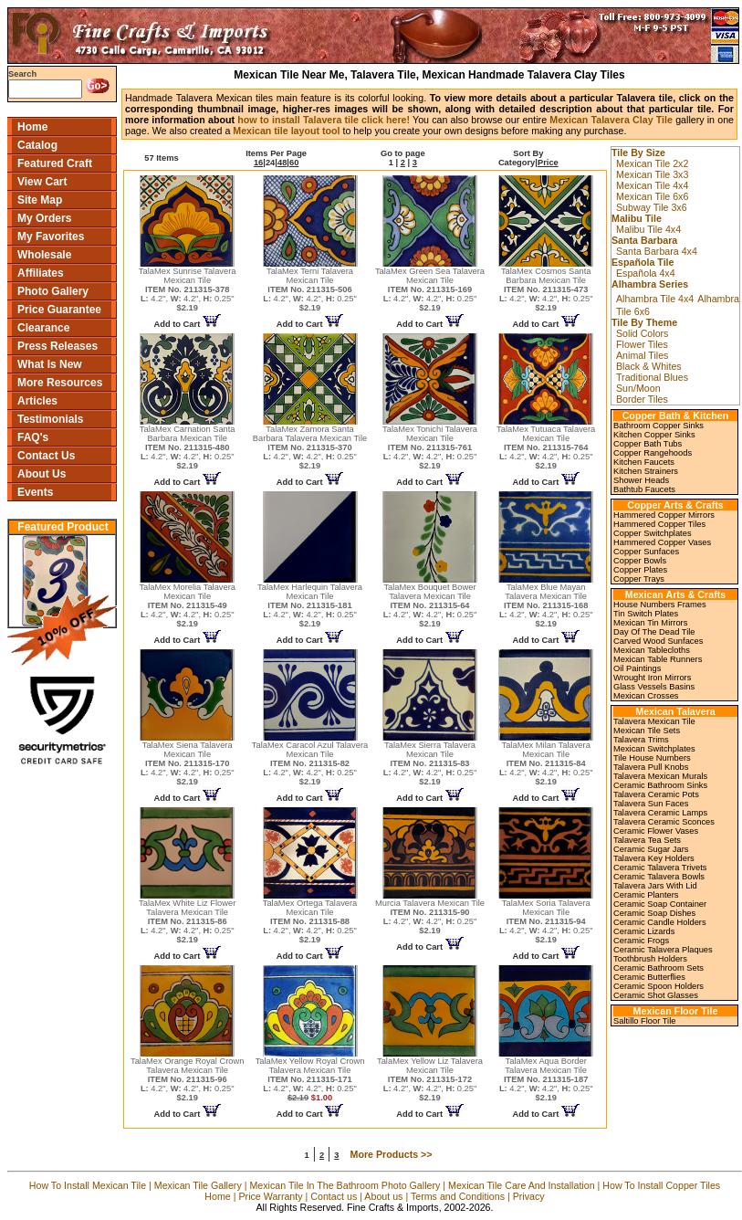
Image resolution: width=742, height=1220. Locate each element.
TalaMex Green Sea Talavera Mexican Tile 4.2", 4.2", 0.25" (430, 289)
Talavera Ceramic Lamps (660, 812)
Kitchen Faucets (643, 462)
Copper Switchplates (652, 533)
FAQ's (32, 437)
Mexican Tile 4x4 (652, 185)
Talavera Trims (641, 739)
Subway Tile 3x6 (651, 207)
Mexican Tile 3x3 (652, 174)
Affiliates (40, 273)
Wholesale (44, 254)
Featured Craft (54, 163)
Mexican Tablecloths (651, 650)
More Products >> (391, 1154)
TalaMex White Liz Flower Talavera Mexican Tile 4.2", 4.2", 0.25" (187, 921)
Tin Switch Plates (645, 613)
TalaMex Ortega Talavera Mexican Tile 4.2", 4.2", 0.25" (310, 921)
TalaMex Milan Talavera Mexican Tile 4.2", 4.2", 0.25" (546, 763)
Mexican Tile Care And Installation (521, 1185)
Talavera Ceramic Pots (656, 794)
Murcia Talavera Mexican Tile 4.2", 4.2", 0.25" (430, 917)
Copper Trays (638, 579)
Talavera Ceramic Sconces (664, 821)
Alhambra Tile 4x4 (655, 298)
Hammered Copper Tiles (659, 524)
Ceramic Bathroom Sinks (660, 785)
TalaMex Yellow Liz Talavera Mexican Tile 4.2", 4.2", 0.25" (430, 1079)
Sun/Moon (638, 388)
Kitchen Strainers (645, 471)
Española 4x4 (645, 273)
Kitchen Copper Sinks (654, 434)
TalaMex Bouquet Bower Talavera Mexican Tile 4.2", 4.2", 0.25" (430, 605)
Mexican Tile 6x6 (652, 196)
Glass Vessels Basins (654, 686)
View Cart (42, 181)
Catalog (37, 145)
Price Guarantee (59, 309)
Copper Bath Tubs (647, 443)
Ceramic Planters (646, 894)
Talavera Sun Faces (650, 803)
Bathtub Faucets (644, 489)
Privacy (529, 1196)
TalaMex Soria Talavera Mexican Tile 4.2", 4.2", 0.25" (546, 921)
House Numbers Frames (659, 604)
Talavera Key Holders (654, 858)
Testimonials (50, 419)
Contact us (333, 1196)
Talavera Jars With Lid (655, 885)
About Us (41, 474)
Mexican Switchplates (654, 748)
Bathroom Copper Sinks (658, 425)
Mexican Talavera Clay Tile (611, 119)
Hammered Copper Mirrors (664, 515)
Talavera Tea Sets (647, 840)
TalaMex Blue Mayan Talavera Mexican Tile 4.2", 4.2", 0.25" (546, 605)
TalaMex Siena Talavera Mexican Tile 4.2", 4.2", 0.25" (188, 763)
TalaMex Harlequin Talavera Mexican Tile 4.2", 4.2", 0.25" (309, 605)
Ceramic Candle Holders (659, 922)
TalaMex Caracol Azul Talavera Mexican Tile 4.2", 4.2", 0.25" (310, 763)
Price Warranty (271, 1196)
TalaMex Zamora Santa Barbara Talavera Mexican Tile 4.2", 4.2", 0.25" (310, 447)
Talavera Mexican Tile (654, 721)
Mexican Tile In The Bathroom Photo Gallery (344, 1185)
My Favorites (50, 236)
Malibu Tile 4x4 (648, 229)
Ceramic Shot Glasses (655, 995)
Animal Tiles (642, 355)
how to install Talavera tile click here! (323, 119)
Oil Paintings (637, 668)
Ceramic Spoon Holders (658, 986)
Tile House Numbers (652, 757)
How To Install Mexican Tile (87, 1185)
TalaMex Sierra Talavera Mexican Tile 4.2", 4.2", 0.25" (430, 763)
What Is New (49, 364)
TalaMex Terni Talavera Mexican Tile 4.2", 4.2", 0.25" (310, 289)
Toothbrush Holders (650, 958)
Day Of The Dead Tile (654, 631)
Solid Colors (642, 333)
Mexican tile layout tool (286, 130)
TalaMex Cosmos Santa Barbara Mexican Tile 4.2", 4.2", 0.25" (546, 289)
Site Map (39, 200)
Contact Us (46, 455)
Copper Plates (640, 569)
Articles (37, 400)
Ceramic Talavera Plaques (663, 949)
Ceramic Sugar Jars (650, 849)
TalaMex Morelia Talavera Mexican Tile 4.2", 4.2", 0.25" (187, 605)
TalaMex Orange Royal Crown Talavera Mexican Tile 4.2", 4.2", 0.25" (187, 1079)
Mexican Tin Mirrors (650, 622)
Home (32, 127)
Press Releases (57, 346)
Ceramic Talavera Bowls (659, 876)
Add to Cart (187, 324)
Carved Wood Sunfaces (658, 641)
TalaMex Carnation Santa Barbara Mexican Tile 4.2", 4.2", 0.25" (187, 447)
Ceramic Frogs (641, 940)
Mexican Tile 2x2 (652, 163)
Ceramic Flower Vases (655, 831)
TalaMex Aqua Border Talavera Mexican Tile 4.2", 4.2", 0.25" (546, 1079)
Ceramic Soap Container (659, 904)
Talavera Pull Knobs (650, 767)
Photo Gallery (53, 291)
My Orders (44, 218)
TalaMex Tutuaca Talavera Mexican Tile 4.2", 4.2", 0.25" (545, 447)
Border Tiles (642, 399)
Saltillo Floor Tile (644, 1020)
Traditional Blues (652, 377)
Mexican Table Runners (657, 659)
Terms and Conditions (458, 1196)
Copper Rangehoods (652, 453)
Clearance (43, 327)
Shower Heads (641, 480)
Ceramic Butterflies (649, 977)
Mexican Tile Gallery (198, 1185)
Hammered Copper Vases (662, 542)
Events (35, 492)
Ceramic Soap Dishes (654, 913)
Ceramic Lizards (643, 931)
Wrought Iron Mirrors (652, 677)
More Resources (59, 382)
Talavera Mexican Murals (660, 776)
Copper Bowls (639, 560)
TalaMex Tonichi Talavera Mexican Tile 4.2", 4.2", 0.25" (429, 447)
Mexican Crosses (646, 695)
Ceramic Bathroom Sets (658, 968)
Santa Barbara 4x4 (656, 251)
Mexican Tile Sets (646, 730)
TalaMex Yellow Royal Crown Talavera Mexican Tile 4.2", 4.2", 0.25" (310, 1079)
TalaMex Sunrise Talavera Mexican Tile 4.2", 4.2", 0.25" (187, 289)
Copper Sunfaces (646, 551)
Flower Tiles (642, 344)
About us (383, 1196)
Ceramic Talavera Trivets (659, 867)
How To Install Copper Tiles (661, 1185)
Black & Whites (649, 366)
